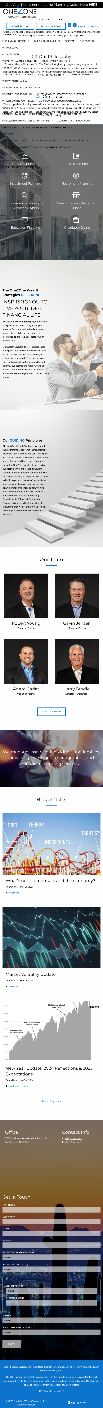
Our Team (69, 41)
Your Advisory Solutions (56, 61)
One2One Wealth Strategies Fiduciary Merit (61, 94)
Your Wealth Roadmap (15, 81)
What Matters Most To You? (17, 74)
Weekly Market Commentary (18, 167)
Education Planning (35, 127)
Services (7, 107)
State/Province (14, 1286)
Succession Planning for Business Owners (26, 120)
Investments (13, 892)
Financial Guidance (13, 67)
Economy (25, 1086)
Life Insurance (10, 127)
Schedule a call (20, 26)
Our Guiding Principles (47, 41)
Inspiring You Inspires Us (15, 41)
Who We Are (9, 34)
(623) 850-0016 (73, 1142)
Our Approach (10, 54)
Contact (7, 154)
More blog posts (51, 1101)
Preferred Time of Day (27, 1264)
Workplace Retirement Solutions (21, 87)
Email (17, 1228)
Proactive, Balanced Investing (19, 61)
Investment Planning (70, 114)
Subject (19, 1315)
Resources (8, 134)
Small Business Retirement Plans (72, 120)
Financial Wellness (81, 74)
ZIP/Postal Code (15, 1298)
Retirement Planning (41, 114)
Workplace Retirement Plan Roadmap (60, 101)
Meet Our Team (51, 711)
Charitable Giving (61, 127)
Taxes (25, 140)
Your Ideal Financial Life (52, 74)
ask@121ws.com (73, 1138)
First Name (21, 1204)
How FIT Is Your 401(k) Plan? (17, 94)
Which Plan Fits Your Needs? (18, 101)
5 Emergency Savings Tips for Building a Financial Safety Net (36, 147)
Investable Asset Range (28, 1327)
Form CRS (58, 1391)
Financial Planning (13, 114)
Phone (6, 1240)
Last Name (20, 1216)
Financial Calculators (77, 140)
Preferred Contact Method (30, 1252)
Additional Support (13, 160)
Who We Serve (10, 47)
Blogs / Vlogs (9, 140)
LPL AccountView (51, 26)
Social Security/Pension (45, 140)
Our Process (87, 41)
